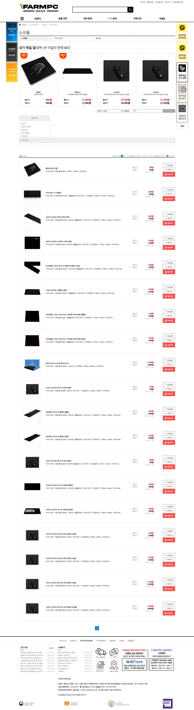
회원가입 (150, 2)
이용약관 (73, 641)
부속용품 (25, 133)
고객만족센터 (101, 641)
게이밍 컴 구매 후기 (65, 663)
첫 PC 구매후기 (63, 666)
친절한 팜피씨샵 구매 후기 (67, 661)
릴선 (23, 124)
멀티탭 (98, 38)
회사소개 (63, 641)
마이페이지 (159, 2)
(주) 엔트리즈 (115, 690)
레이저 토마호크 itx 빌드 (66, 652)
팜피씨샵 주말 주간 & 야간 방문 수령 (33, 652)
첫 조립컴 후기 (63, 669)
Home (24, 25)
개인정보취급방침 (86, 641)
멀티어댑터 (26, 127)
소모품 (43, 25)
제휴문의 (112, 641)
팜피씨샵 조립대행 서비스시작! (31, 671)
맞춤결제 (131, 641)
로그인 (142, 2)
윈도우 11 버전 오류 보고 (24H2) (31, 663)
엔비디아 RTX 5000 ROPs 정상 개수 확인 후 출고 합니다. (40, 669)
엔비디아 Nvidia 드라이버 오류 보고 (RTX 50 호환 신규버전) (41, 666)
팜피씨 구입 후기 (64, 655)
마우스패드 (54, 25)
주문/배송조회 (178, 2)
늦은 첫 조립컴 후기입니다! (67, 658)
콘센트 (24, 136)
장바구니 (168, 2)
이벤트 (121, 641)
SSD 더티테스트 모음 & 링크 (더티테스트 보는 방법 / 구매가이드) (43, 658)
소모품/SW (34, 25)
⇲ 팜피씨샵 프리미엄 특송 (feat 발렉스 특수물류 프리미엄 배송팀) (43, 661)
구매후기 (61, 671)
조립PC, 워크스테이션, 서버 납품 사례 (33, 655)
